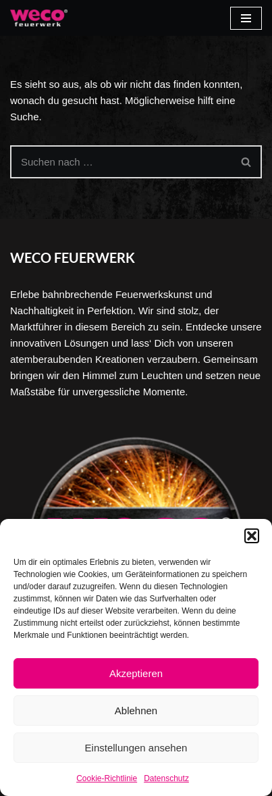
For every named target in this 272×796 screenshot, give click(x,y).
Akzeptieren (136, 673)
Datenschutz (166, 778)
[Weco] (38, 17)
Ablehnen (136, 710)
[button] (252, 536)
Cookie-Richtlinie (106, 778)
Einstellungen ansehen (136, 747)
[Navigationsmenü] (246, 18)
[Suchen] (121, 161)
